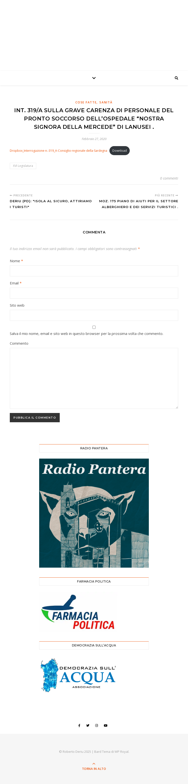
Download (119, 151)
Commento (19, 343)
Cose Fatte (85, 102)
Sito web (17, 305)
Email (16, 283)
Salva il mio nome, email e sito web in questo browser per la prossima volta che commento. (86, 333)
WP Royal (122, 751)
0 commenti (169, 178)
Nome (16, 260)
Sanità (105, 102)
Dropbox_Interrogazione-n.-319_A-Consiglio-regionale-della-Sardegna (58, 151)
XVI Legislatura (23, 166)
